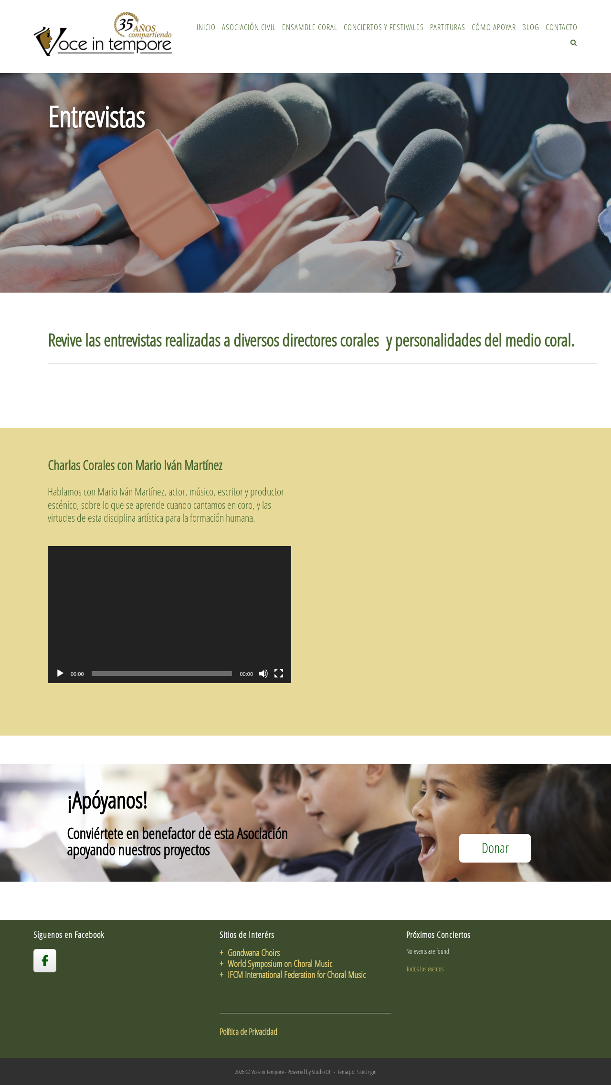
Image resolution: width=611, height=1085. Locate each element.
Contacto (562, 26)
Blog (530, 26)
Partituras (447, 26)
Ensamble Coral (309, 26)
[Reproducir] (60, 673)
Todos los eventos (424, 968)
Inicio (206, 26)
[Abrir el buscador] (573, 42)
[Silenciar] (263, 673)
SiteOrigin (367, 1071)
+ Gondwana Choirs (250, 953)
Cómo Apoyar (494, 26)
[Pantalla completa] (279, 673)
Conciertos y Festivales (384, 26)
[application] (169, 614)
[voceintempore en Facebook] (44, 960)
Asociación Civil (249, 26)
